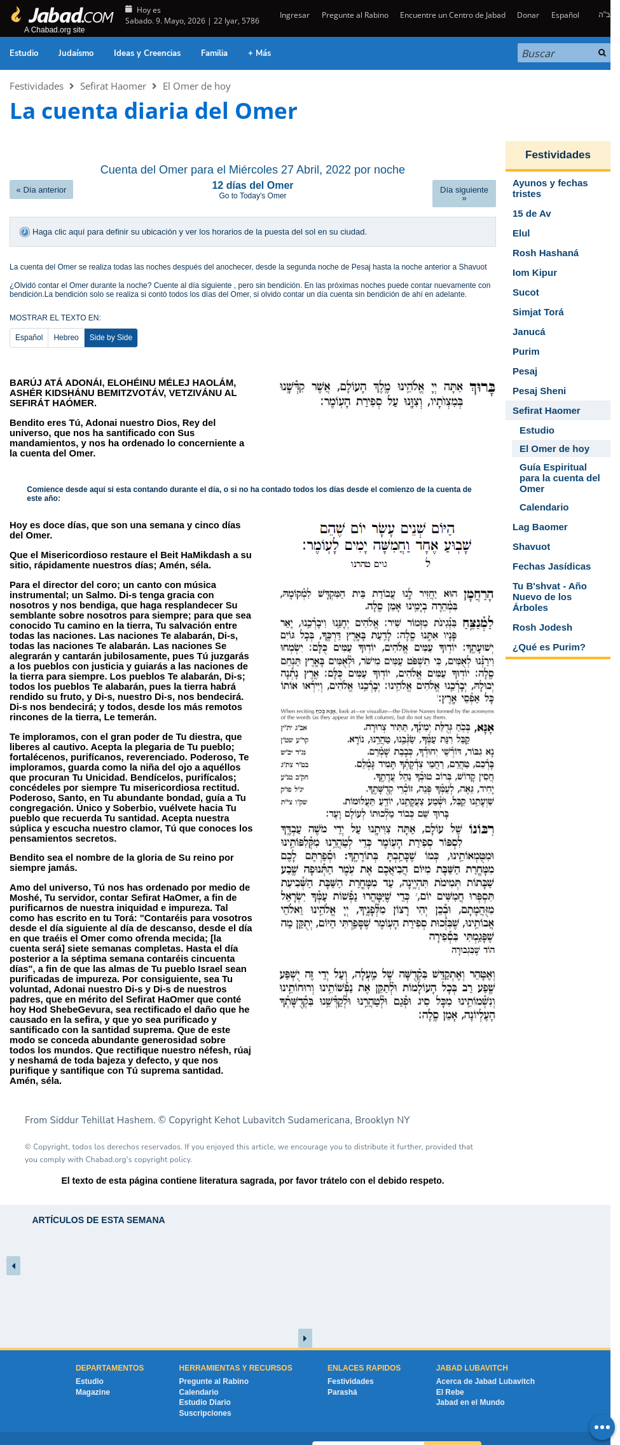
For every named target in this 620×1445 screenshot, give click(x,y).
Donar (528, 15)
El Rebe (450, 1371)
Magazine (93, 1371)
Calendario (199, 1371)
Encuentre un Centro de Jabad (453, 15)
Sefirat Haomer (113, 85)
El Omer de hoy (197, 85)
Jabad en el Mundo (470, 1382)
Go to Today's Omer (252, 195)
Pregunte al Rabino (355, 15)
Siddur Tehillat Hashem (102, 1099)
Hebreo (65, 337)
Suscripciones (205, 1392)
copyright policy (162, 1138)
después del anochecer (212, 267)
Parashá (342, 1371)
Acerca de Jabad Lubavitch (485, 1360)
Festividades (37, 85)
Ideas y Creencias (147, 53)
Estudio (24, 53)
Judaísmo (76, 53)
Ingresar (294, 15)
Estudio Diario (205, 1382)
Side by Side (111, 337)
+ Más (259, 53)
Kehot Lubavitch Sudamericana (282, 1099)
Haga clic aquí (59, 231)
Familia (214, 53)
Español (565, 15)
